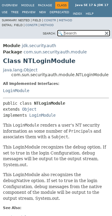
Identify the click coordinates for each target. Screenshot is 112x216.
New (42, 12)
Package (45, 5)
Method (65, 20)
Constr (50, 20)
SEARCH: (49, 33)
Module (27, 5)
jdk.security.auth (39, 45)
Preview (29, 12)
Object (29, 109)
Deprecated (59, 12)
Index (77, 13)
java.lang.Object (20, 70)
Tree (15, 12)
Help (89, 13)
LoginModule (16, 90)
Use (4, 12)
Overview (10, 5)
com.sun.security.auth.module (55, 52)
